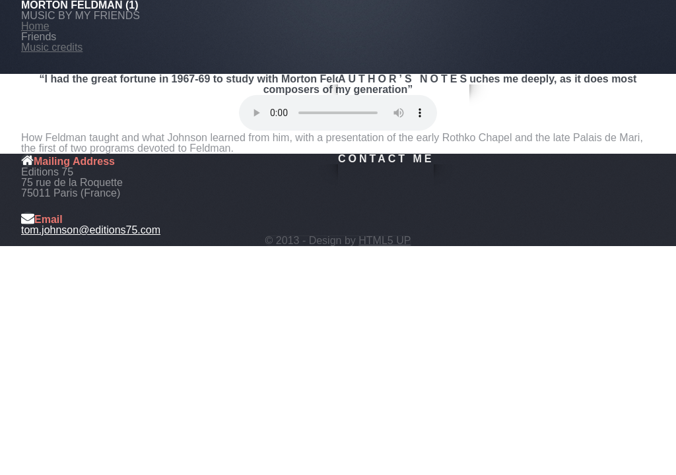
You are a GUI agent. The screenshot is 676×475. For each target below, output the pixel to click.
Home (35, 26)
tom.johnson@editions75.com (90, 230)
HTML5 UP (384, 240)
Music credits (52, 47)
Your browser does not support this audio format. (338, 113)
